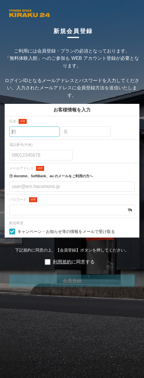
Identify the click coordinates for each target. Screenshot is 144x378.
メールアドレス (26, 168)
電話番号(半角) (21, 145)
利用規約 (62, 261)
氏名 (18, 121)
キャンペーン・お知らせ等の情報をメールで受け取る (66, 231)
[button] (130, 210)
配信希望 (16, 223)
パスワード (23, 199)
